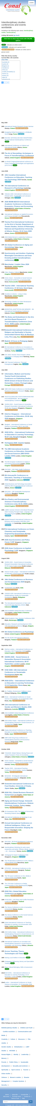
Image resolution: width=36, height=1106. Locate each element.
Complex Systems (18, 1081)
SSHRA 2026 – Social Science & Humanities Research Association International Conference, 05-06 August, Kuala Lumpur (19, 564)
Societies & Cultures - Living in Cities (16, 294)
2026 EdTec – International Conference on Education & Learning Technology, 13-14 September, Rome (19, 683)
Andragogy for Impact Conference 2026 (16, 855)
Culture (13, 1039)
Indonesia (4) (6, 79)
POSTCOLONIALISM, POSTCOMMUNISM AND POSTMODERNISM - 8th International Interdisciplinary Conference (19, 398)
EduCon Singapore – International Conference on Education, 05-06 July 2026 (19, 416)
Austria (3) (5, 64)
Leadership (25, 1054)
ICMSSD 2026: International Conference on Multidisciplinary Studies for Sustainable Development (18, 595)
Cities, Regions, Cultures (12, 272)
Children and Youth (26, 1028)
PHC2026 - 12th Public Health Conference (17, 469)
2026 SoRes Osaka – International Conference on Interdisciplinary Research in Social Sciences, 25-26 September (19, 722)
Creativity (4, 1039)
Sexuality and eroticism (20, 1066)
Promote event (16, 1096)
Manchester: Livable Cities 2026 (17, 264)
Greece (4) (5, 75)
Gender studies (6, 1047)
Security (4, 1085)
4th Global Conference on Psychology (19, 632)
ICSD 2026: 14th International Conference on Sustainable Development (16, 672)
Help (23, 1098)
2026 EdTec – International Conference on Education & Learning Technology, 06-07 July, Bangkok (19, 434)
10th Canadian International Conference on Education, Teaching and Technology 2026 (18, 177)
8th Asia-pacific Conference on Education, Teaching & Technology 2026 (18, 477)
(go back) (16, 35)
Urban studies (5, 1073)
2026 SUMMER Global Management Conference (19, 713)
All (8, 82)
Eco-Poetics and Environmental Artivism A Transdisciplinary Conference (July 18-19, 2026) (17, 501)
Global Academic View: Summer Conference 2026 (20, 618)
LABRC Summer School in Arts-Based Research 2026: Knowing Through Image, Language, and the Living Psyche (19, 511)
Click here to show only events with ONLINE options (18, 39)
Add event (6, 1096)
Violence (4, 1077)
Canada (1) (5, 68)
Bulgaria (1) (5, 66)
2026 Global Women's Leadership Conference (18, 237)
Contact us (27, 1096)
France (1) (5, 73)
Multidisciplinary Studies (9, 1028)
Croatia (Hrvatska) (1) (8, 71)
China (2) (5, 70)
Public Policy (13, 1062)
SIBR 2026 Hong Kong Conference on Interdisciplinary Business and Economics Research (17, 739)
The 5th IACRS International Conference (17, 638)
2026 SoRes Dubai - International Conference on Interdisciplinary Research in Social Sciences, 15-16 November (19, 934)
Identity (16, 1054)
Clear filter (4, 59)
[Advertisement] (18, 101)
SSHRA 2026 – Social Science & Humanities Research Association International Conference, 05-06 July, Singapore (19, 406)
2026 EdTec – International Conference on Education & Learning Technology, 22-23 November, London (17, 974)
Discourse (21, 1039)
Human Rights (6, 1054)
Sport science (15, 1070)
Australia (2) (5, 62)
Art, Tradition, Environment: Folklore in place (18, 691)
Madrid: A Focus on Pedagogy (16, 341)
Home (7, 1094)
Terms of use (15, 1098)
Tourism (25, 1070)
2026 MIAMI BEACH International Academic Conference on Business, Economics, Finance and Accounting (19, 204)
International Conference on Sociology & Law (18, 817)
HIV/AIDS (12, 1050)
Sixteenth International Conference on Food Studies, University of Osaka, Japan (19, 786)
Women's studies (15, 1077)
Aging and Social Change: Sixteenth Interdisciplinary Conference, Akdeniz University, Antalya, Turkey (19, 803)
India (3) (4, 77)
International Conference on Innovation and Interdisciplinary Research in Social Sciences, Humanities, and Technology (18, 943)
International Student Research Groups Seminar (19, 126)
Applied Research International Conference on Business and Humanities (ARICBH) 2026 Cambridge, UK (18, 521)
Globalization (18, 1047)
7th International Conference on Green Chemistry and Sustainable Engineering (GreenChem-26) (19, 531)
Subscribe (15, 1094)
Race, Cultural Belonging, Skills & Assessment (18, 967)
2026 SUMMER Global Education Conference (18, 610)
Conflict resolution (9, 1031)
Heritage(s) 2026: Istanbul (14, 443)
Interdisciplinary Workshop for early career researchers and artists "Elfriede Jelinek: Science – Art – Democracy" (19, 849)
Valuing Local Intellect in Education (15, 957)
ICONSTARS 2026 (10, 588)
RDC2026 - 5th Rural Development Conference (19, 841)
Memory (4, 1058)
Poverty (3, 1062)
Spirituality (4, 1070)
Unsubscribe (24, 1094)
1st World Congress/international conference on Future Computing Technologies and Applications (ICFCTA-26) (19, 163)
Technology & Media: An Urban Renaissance (18, 301)
